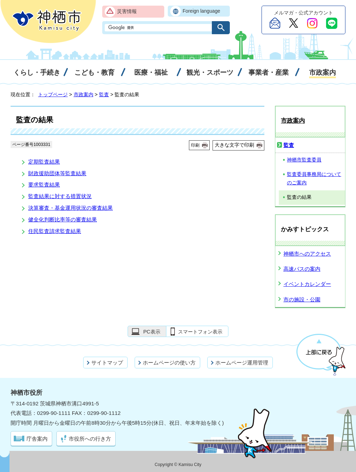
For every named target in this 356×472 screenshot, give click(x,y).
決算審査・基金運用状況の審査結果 (70, 208)
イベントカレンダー (307, 284)
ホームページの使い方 (169, 363)
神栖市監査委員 (304, 160)
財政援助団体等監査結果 (57, 173)
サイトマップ (107, 363)
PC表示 (151, 332)
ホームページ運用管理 (241, 363)
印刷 (195, 145)
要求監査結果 (44, 185)
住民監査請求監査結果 (54, 231)
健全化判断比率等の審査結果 (62, 219)
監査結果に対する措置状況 (60, 196)
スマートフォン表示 (200, 332)
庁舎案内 (37, 439)
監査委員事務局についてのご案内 (314, 179)
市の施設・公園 (301, 299)
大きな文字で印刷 (234, 145)
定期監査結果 (44, 162)
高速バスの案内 (301, 269)
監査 (104, 94)
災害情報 (127, 11)
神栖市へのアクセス (307, 254)
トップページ (53, 94)
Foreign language (201, 11)
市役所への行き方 (90, 439)
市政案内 (83, 94)
